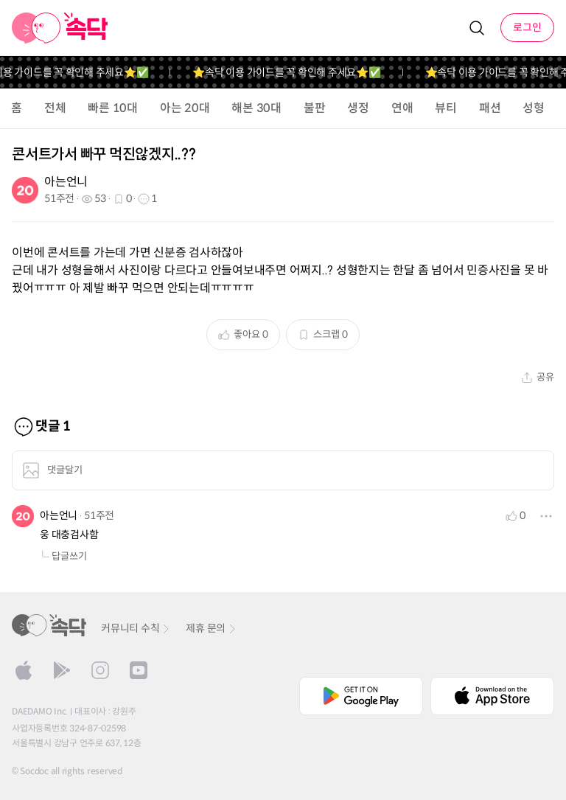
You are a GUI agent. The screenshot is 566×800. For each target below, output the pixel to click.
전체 (55, 108)
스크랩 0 (323, 334)
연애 (402, 108)
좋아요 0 (243, 334)
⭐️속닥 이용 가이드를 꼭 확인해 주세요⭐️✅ (293, 72)
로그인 (527, 27)
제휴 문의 (211, 628)
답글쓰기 (63, 556)
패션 (490, 108)
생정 (358, 108)
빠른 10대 (113, 108)
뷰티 (446, 108)
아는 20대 (185, 108)
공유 (537, 377)
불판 (315, 108)
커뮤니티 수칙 (136, 628)
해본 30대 (256, 108)
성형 (534, 108)
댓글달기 (52, 470)
